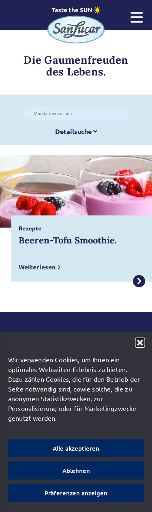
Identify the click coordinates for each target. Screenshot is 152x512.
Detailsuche (76, 131)
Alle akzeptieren (76, 448)
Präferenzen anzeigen (76, 493)
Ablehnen (76, 471)
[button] (140, 342)
